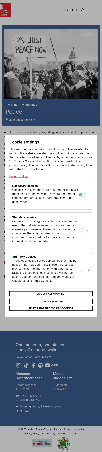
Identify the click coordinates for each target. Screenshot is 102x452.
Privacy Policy (18, 176)
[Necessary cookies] (82, 194)
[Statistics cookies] (82, 230)
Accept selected (51, 301)
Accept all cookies (50, 293)
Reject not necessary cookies (51, 308)
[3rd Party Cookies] (82, 269)
